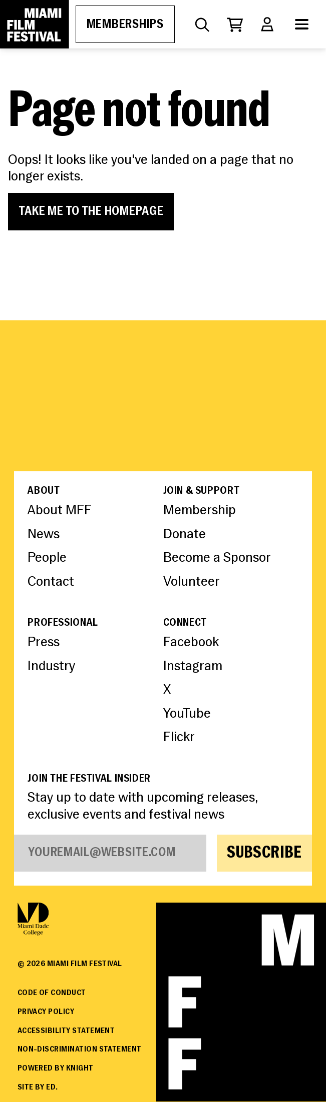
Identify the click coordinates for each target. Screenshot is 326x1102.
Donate (184, 535)
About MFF (60, 511)
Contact (51, 582)
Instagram (192, 667)
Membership (199, 511)
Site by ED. (38, 1088)
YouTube (187, 714)
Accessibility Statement (66, 1031)
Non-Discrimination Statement (80, 1050)
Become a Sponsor (217, 558)
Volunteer (191, 582)
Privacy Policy (46, 1012)
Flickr (179, 738)
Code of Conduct (52, 993)
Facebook (191, 643)
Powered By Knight (56, 1069)
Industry (51, 667)
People (47, 558)
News (44, 535)
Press (44, 643)
